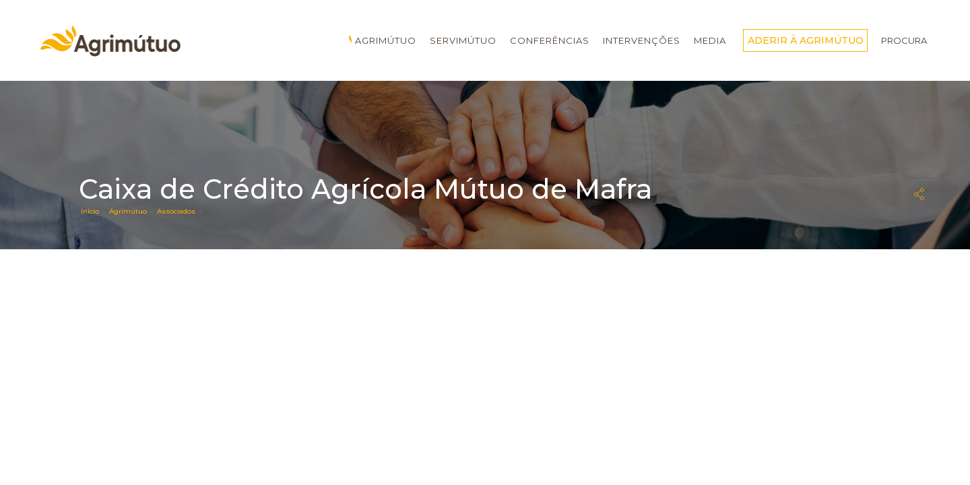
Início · (95, 211)
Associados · (181, 211)
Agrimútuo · (133, 211)
